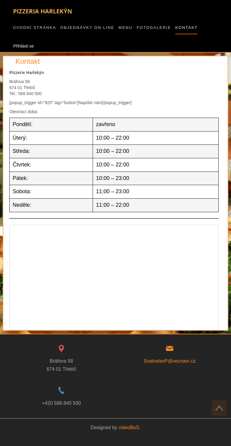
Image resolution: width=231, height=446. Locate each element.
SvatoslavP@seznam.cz (170, 361)
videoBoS (129, 427)
